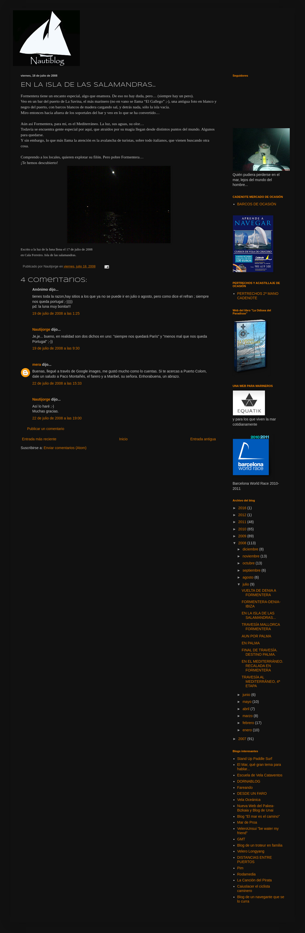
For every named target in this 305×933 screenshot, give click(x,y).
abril (246, 709)
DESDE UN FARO (252, 793)
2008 (242, 543)
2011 (242, 522)
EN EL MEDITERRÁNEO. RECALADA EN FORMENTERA (262, 665)
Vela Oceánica (249, 800)
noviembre (251, 556)
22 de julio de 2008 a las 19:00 (57, 418)
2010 (242, 529)
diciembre (250, 549)
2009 (242, 536)
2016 (242, 508)
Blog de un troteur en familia (260, 845)
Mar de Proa (247, 822)
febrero (248, 723)
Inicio (123, 439)
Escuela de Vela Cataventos (260, 775)
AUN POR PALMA (256, 636)
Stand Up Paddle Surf (254, 759)
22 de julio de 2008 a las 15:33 (57, 383)
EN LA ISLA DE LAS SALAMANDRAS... (259, 615)
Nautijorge (41, 329)
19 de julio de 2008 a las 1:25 (56, 313)
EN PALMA (251, 643)
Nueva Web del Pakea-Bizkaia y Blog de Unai (255, 808)
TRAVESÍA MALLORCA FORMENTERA (261, 626)
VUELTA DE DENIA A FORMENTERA (259, 592)
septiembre (251, 570)
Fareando (245, 787)
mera (36, 364)
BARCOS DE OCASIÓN (256, 204)
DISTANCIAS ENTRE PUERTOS (254, 859)
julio (246, 584)
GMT (241, 839)
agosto (248, 577)
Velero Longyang (250, 851)
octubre (249, 563)
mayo (247, 702)
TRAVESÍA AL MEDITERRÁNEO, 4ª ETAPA (261, 681)
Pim (240, 868)
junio (246, 695)
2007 (242, 739)
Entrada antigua (203, 439)
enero (247, 730)
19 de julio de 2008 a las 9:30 (56, 348)
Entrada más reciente (39, 439)
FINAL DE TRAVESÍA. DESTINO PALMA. (259, 652)
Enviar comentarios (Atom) (65, 448)
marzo (248, 716)
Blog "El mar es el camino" (258, 816)
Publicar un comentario (45, 429)
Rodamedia (246, 874)
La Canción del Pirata (254, 880)
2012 (242, 515)
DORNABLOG (248, 781)
